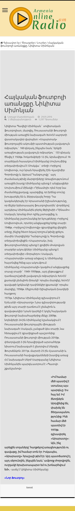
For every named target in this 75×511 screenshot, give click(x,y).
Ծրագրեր (28, 42)
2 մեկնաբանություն (19, 119)
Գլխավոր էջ (10, 42)
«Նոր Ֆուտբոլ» (14, 477)
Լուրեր (41, 42)
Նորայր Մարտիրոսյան (21, 117)
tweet (29, 487)
